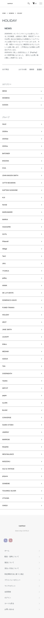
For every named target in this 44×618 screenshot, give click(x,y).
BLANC (5, 410)
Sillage (4, 249)
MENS (4, 91)
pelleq (4, 278)
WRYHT (5, 388)
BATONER (6, 153)
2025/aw (5, 139)
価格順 (31, 69)
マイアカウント (10, 586)
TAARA (4, 381)
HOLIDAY (19, 13)
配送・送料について (12, 556)
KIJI (3, 197)
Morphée (5, 447)
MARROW (6, 439)
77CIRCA (5, 271)
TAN (3, 366)
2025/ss (5, 146)
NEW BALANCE (8, 454)
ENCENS (5, 161)
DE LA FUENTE (8, 293)
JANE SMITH (7, 329)
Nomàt (4, 205)
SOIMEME (6, 483)
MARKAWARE (7, 212)
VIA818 (4, 505)
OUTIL (4, 234)
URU (4, 263)
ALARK (4, 403)
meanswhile (6, 227)
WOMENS (11, 13)
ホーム (7, 551)
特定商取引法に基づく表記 (14, 574)
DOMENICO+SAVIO (9, 300)
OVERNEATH (7, 373)
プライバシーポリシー (12, 580)
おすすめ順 (23, 69)
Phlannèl (5, 241)
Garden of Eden (7, 425)
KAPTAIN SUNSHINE (10, 190)
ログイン (8, 598)
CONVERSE (6, 417)
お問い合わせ (9, 609)
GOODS (5, 105)
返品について (9, 562)
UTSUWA (5, 498)
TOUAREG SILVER (9, 491)
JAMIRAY (5, 432)
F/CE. (4, 168)
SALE (4, 124)
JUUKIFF (5, 337)
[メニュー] (40, 3)
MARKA (5, 219)
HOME (4, 13)
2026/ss (5, 131)
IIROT (4, 322)
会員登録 (8, 592)
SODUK (5, 359)
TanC (4, 256)
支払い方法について (12, 568)
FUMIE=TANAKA (8, 307)
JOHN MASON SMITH (10, 175)
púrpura (5, 476)
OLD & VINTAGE (8, 469)
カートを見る (9, 603)
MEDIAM (5, 351)
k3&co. (4, 344)
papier (4, 395)
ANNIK (4, 285)
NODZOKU (6, 461)
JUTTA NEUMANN (8, 183)
